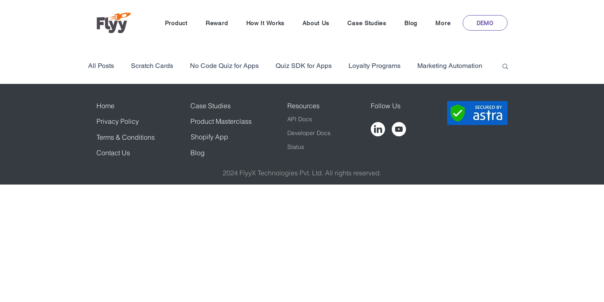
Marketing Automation (449, 66)
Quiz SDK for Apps (304, 66)
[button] (175, 23)
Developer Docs (309, 133)
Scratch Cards (152, 66)
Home (105, 106)
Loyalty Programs (375, 66)
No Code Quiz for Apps (224, 66)
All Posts (101, 66)
